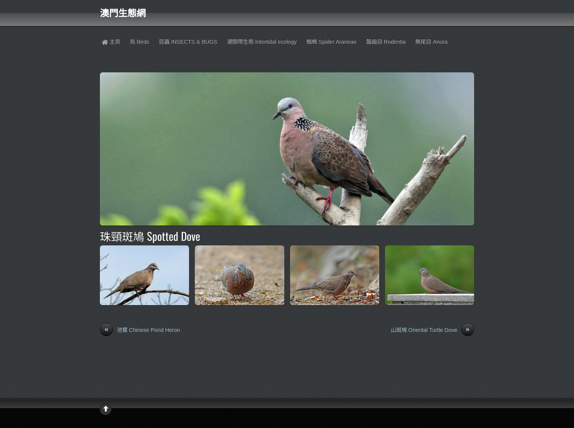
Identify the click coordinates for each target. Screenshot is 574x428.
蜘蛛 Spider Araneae (332, 42)
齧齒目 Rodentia (386, 42)
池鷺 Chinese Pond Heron (140, 330)
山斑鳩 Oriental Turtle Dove (432, 330)
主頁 (111, 42)
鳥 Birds (139, 42)
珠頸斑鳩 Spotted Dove (150, 236)
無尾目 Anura (431, 42)
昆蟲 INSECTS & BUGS (188, 42)
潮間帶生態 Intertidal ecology (262, 42)
